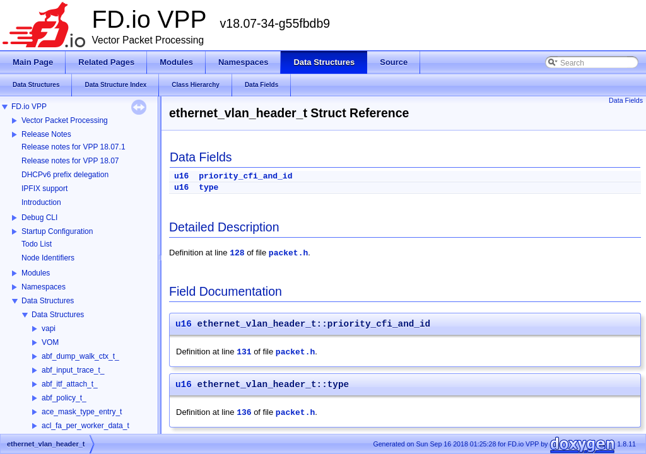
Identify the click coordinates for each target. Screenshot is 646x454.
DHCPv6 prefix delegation (65, 174)
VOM (50, 342)
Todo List (36, 244)
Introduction (41, 202)
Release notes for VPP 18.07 (70, 160)
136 (244, 412)
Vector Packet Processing (64, 120)
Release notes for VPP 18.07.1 (73, 147)
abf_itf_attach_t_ (70, 384)
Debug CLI (39, 217)
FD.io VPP (29, 106)
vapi (49, 328)
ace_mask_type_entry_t (82, 411)
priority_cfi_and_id (245, 176)
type (208, 187)
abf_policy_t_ (64, 397)
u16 (181, 176)
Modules (35, 273)
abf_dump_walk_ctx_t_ (80, 356)
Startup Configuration (57, 231)
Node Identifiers (47, 257)
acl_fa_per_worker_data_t (85, 425)
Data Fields (626, 100)
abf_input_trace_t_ (73, 370)
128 (237, 253)
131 (244, 352)
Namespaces (43, 286)
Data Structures (47, 300)
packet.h (288, 253)
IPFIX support (44, 188)
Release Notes (46, 134)
